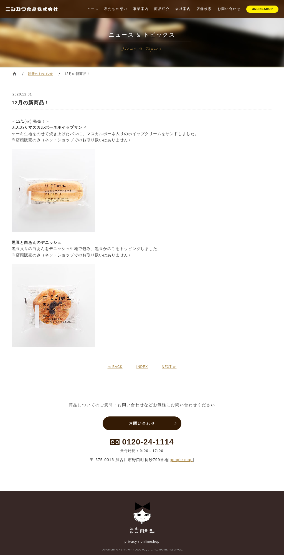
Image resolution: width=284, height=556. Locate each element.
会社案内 (183, 9)
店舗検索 (204, 9)
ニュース (91, 9)
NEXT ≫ (169, 367)
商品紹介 (162, 9)
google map (181, 461)
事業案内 (141, 9)
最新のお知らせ (40, 74)
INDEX (142, 367)
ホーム (14, 73)
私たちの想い (116, 9)
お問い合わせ (229, 9)
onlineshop (150, 543)
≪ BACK (115, 367)
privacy (131, 543)
